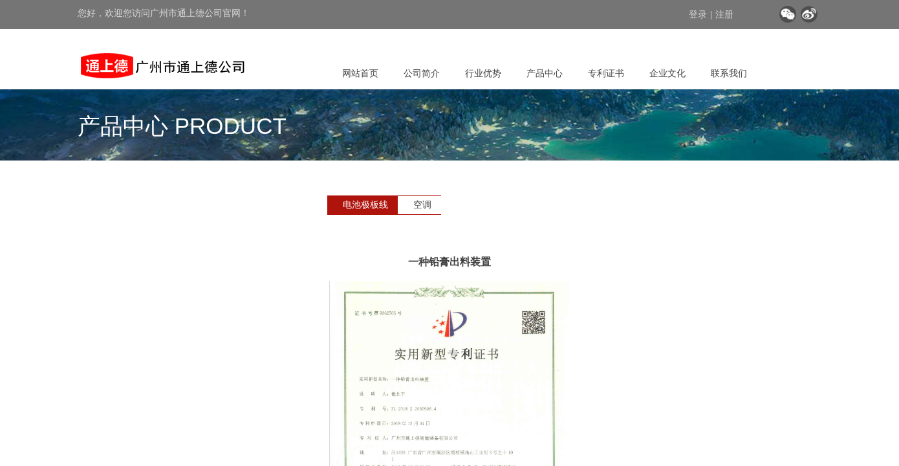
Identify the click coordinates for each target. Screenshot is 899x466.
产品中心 (544, 73)
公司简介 (422, 73)
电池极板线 (365, 205)
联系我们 (729, 73)
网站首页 (360, 73)
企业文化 (667, 73)
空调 (422, 205)
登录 (698, 14)
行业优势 (483, 73)
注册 (724, 14)
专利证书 (606, 73)
